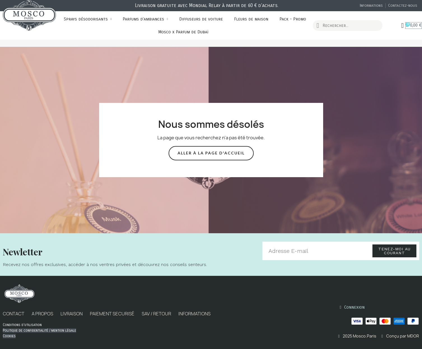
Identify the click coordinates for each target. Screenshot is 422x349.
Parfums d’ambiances (145, 19)
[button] (211, 153)
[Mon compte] (402, 25)
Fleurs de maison (251, 19)
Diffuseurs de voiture (201, 19)
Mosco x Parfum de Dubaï (183, 31)
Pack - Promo (292, 19)
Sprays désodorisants (88, 19)
